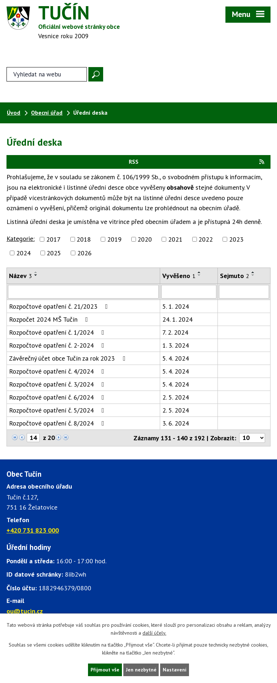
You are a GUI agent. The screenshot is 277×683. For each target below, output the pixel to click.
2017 (53, 240)
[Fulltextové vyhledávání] (46, 75)
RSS (197, 162)
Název (20, 276)
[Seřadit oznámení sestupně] (36, 275)
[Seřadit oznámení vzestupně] (36, 273)
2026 (84, 254)
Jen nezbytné (141, 669)
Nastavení (175, 669)
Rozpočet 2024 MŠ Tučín (50, 320)
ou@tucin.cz (24, 612)
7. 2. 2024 (175, 333)
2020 (144, 240)
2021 (175, 240)
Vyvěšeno (178, 276)
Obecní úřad (46, 113)
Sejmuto (234, 276)
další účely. (154, 633)
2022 (205, 240)
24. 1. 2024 (177, 320)
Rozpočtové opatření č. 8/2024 (58, 424)
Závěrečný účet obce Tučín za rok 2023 (68, 359)
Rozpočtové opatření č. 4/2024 (58, 372)
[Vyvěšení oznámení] (188, 292)
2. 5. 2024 (175, 398)
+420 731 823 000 (32, 531)
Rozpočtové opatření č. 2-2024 (58, 346)
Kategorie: (20, 239)
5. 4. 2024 (175, 359)
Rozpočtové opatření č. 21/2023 (60, 307)
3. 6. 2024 (175, 424)
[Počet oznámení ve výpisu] (252, 439)
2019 (114, 240)
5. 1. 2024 (175, 307)
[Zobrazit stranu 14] (33, 438)
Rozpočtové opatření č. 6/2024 (58, 398)
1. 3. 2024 (175, 346)
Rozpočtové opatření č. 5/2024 (58, 411)
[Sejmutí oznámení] (244, 292)
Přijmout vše (104, 669)
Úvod (13, 113)
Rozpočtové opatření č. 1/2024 (58, 333)
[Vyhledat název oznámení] (83, 292)
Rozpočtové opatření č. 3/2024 (58, 385)
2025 (54, 254)
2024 (23, 254)
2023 (236, 240)
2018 (83, 240)
